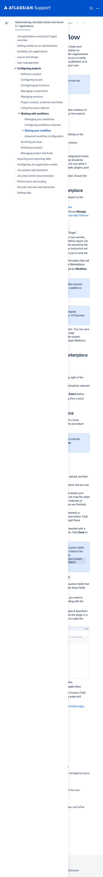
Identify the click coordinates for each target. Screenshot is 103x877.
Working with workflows (35, 113)
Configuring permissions (35, 85)
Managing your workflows (40, 119)
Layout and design (27, 57)
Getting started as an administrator (37, 45)
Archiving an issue (31, 141)
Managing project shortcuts (37, 153)
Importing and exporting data (34, 158)
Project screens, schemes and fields (42, 102)
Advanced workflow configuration (44, 136)
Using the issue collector (35, 107)
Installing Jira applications (32, 51)
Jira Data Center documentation (35, 175)
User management (27, 62)
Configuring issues (32, 79)
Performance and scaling (31, 181)
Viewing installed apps (71, 706)
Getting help (24, 192)
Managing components (34, 91)
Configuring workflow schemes (43, 124)
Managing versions (32, 96)
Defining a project (31, 74)
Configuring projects (29, 68)
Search (91, 8)
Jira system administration (32, 170)
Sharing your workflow (38, 130)
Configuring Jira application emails (37, 164)
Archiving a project (31, 147)
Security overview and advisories (36, 187)
